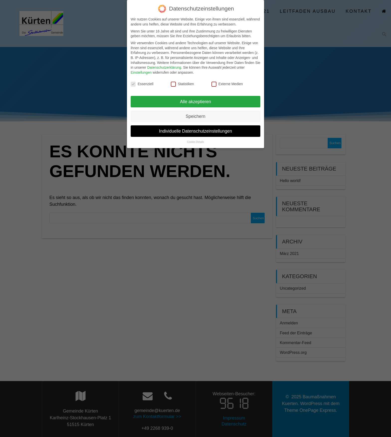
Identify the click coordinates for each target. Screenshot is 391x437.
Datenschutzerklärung (164, 62)
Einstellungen (141, 67)
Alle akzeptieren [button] (195, 96)
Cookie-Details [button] (195, 136)
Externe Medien (227, 79)
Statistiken (182, 79)
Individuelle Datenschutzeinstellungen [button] (195, 125)
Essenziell (142, 79)
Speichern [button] (195, 111)
